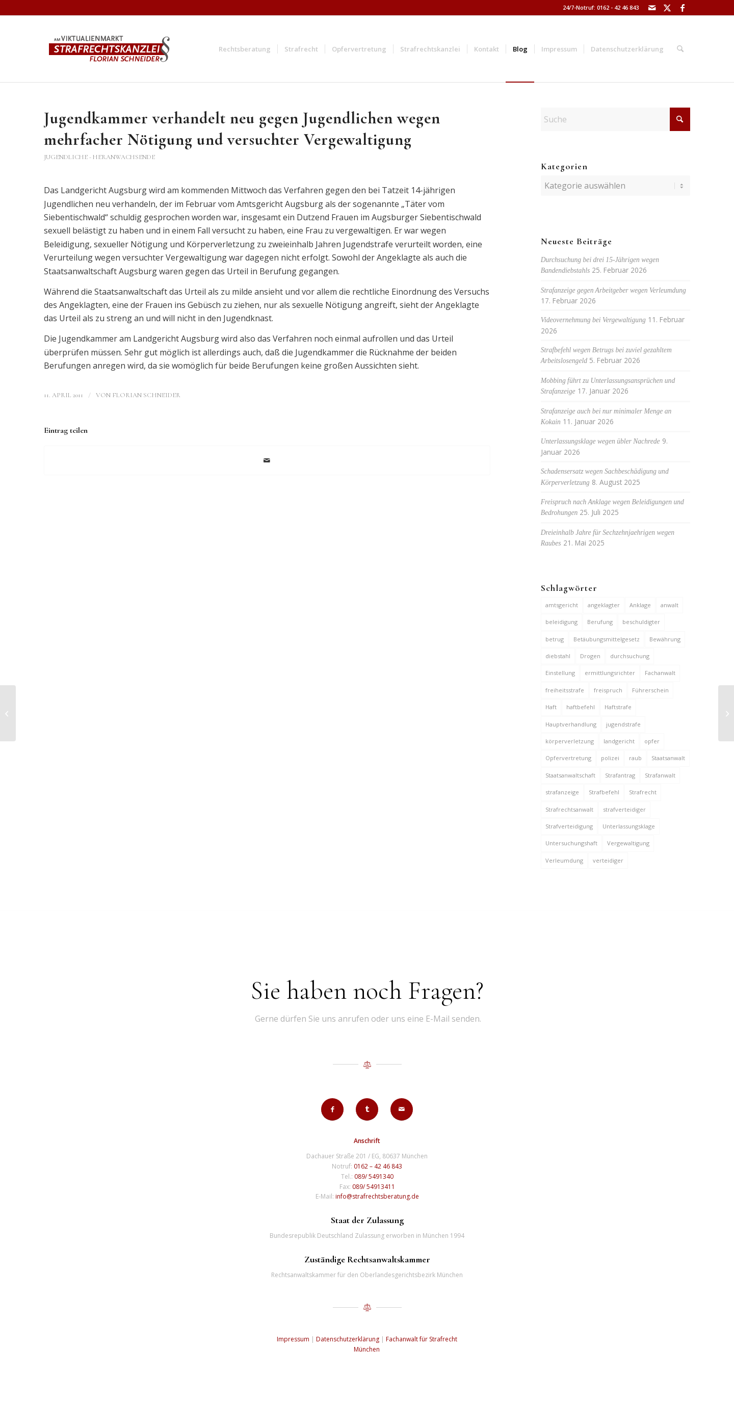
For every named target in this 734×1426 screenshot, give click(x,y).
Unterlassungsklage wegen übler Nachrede (600, 441)
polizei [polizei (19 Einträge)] (610, 758)
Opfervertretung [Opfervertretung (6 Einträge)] (568, 758)
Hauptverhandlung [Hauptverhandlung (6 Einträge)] (570, 724)
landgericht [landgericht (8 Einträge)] (619, 741)
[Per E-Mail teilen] (267, 460)
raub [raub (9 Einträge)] (635, 758)
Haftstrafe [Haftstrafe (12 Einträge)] (618, 707)
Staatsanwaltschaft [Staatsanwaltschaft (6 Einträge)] (570, 775)
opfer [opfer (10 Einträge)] (652, 741)
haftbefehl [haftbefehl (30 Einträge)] (580, 707)
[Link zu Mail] (651, 7)
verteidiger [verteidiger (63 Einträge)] (608, 860)
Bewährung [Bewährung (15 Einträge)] (664, 639)
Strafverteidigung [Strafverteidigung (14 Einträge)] (569, 826)
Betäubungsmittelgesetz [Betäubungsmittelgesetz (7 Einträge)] (606, 639)
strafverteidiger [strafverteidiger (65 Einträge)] (624, 809)
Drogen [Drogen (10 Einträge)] (590, 656)
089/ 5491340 (374, 1176)
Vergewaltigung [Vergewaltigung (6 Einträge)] (628, 843)
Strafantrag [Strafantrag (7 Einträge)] (620, 775)
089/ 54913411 (373, 1186)
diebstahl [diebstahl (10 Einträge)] (557, 656)
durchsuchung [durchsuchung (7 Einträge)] (629, 656)
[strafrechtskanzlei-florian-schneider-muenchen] (109, 49)
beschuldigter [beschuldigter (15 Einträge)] (641, 622)
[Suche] (680, 49)
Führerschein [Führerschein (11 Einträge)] (650, 690)
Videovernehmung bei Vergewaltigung (593, 320)
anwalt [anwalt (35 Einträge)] (669, 605)
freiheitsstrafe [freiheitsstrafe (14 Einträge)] (564, 690)
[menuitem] (244, 49)
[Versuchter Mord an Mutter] (726, 713)
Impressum (293, 1339)
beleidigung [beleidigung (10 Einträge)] (561, 622)
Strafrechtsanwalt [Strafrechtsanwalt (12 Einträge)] (569, 809)
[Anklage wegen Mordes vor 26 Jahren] (8, 713)
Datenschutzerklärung (347, 1339)
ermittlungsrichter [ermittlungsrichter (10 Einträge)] (610, 673)
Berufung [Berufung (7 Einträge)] (600, 622)
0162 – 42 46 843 (378, 1166)
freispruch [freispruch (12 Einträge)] (608, 690)
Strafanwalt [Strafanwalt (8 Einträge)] (660, 775)
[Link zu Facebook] (682, 7)
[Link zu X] (667, 7)
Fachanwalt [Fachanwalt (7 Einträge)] (660, 673)
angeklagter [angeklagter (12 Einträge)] (604, 605)
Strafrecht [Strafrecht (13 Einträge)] (643, 792)
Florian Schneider (146, 395)
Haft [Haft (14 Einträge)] (551, 707)
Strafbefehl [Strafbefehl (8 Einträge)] (604, 792)
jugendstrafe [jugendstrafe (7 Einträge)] (623, 724)
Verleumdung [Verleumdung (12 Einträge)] (564, 860)
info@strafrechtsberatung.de (377, 1196)
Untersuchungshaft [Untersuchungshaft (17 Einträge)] (571, 843)
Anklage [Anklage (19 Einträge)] (640, 605)
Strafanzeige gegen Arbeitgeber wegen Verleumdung (613, 290)
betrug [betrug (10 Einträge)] (554, 639)
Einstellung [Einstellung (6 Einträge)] (560, 673)
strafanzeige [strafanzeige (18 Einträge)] (562, 792)
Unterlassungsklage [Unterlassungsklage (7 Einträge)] (628, 826)
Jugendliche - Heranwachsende (99, 157)
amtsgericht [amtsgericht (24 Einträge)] (561, 605)
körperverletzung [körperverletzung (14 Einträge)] (569, 741)
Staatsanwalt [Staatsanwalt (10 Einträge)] (668, 758)
